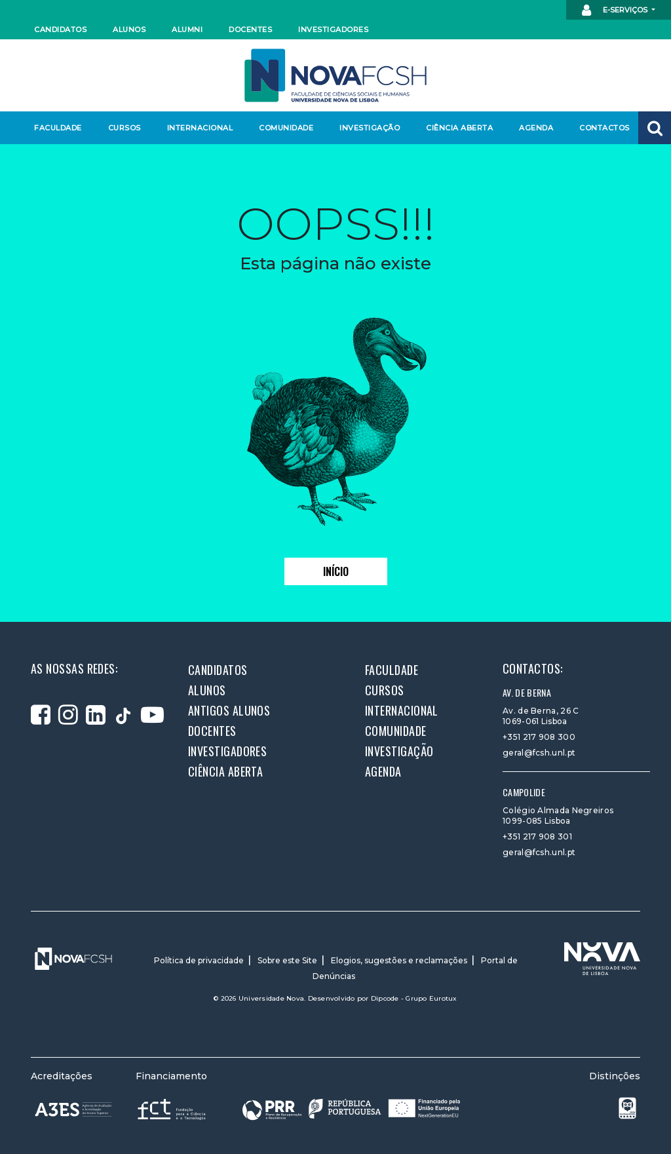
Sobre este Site (287, 960)
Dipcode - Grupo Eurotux (414, 998)
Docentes (250, 29)
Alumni (187, 29)
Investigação (369, 127)
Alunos (129, 29)
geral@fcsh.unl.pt (539, 753)
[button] (654, 127)
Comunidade (286, 127)
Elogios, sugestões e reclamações (399, 960)
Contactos (604, 127)
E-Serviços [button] (615, 10)
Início (336, 571)
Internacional (199, 127)
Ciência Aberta (459, 127)
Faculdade (58, 127)
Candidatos (60, 29)
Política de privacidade (199, 960)
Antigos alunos (229, 710)
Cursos (124, 127)
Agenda (536, 127)
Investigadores (332, 29)
